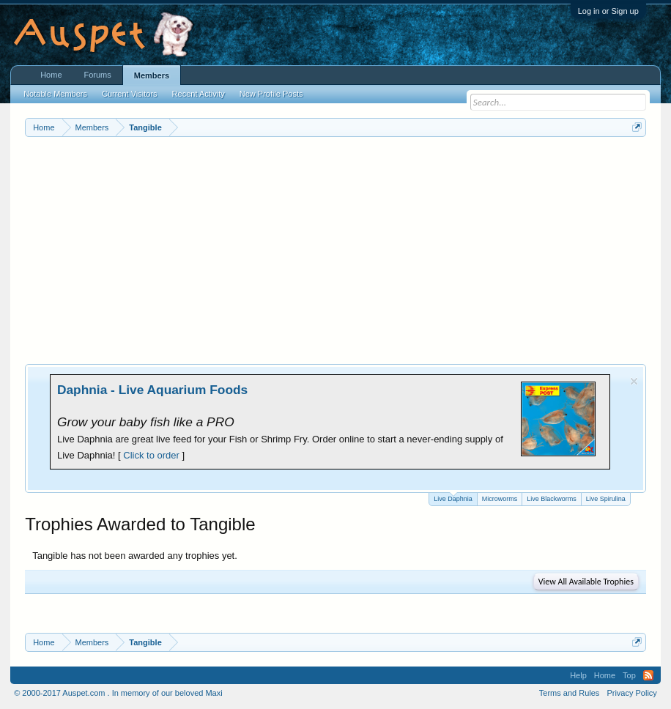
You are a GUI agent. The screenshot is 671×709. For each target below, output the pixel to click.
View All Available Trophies (586, 581)
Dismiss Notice (634, 381)
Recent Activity (198, 93)
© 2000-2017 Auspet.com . (61, 692)
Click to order (151, 455)
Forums (97, 74)
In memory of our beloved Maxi (167, 692)
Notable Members (55, 93)
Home (51, 74)
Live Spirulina (606, 498)
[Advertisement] (335, 246)
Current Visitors (129, 93)
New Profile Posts (271, 93)
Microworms (500, 498)
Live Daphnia (453, 497)
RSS (648, 675)
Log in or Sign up (608, 11)
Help (578, 675)
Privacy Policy (631, 692)
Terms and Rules (569, 692)
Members (151, 75)
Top (629, 675)
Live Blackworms (552, 498)
